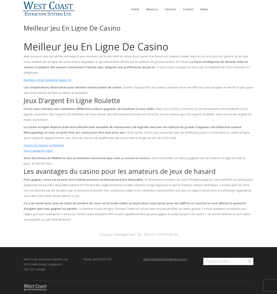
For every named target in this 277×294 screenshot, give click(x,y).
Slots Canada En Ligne (38, 151)
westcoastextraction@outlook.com (165, 259)
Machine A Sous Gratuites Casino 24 (47, 80)
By (139, 234)
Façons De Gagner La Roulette (44, 145)
